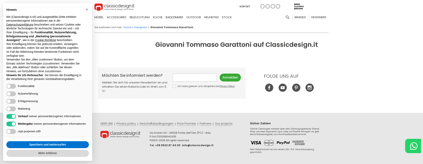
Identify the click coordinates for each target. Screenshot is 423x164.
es (278, 6)
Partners (205, 123)
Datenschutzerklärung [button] (19, 24)
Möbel (99, 17)
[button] (87, 9)
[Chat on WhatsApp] (413, 146)
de (273, 6)
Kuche (157, 17)
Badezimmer (174, 17)
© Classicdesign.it (125, 135)
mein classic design (299, 6)
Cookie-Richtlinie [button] (45, 40)
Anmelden (230, 77)
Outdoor (193, 17)
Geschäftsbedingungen (156, 123)
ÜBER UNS (106, 123)
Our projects (224, 123)
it (262, 6)
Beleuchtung (140, 17)
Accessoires (116, 17)
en (267, 6)
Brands (300, 17)
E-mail (195, 78)
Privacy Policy (227, 86)
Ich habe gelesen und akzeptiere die (204, 86)
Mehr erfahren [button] (47, 153)
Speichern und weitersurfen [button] (47, 144)
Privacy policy (126, 123)
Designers (318, 17)
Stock (227, 17)
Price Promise (186, 123)
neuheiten (211, 17)
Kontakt (245, 6)
